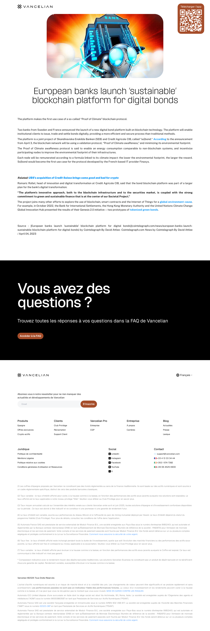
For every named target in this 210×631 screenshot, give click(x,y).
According (159, 139)
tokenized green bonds (144, 209)
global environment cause (176, 201)
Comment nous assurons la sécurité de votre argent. (113, 534)
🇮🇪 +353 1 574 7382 (163, 462)
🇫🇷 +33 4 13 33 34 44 (164, 458)
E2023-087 (45, 606)
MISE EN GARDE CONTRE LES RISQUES (125, 591)
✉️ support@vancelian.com (167, 454)
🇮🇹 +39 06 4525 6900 (165, 467)
